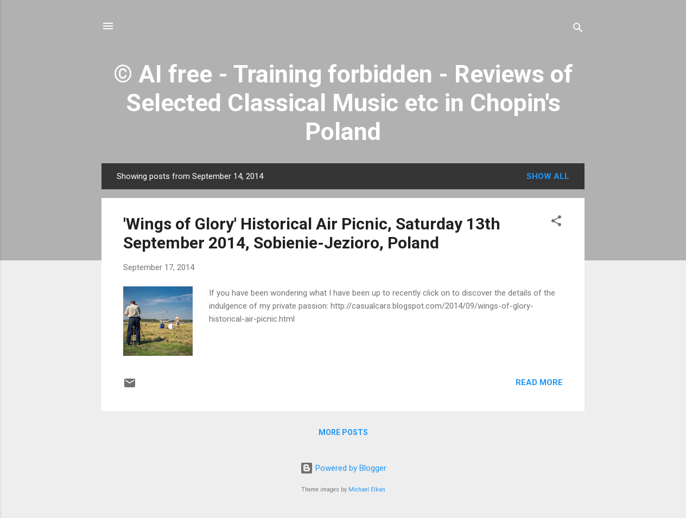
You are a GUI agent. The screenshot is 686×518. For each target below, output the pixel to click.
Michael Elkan (366, 489)
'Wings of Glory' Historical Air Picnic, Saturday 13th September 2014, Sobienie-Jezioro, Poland (311, 233)
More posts (343, 432)
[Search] (578, 29)
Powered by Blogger (343, 468)
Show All (547, 176)
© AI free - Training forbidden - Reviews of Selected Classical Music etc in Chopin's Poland (343, 103)
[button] (556, 222)
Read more (539, 382)
